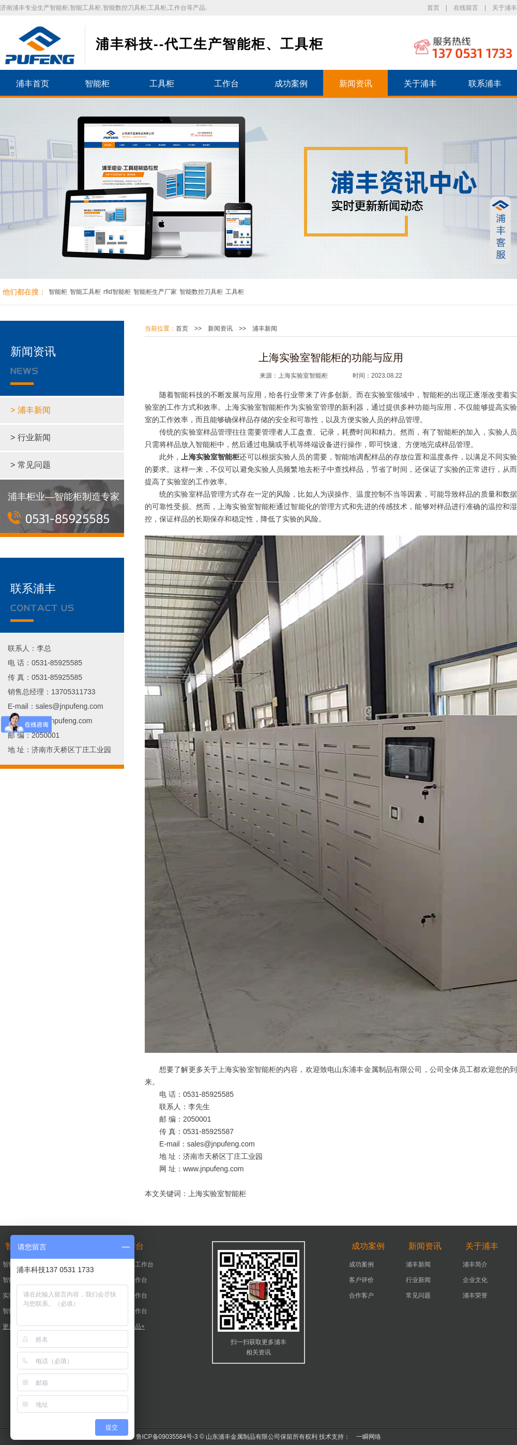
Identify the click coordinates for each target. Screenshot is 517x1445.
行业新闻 (418, 1280)
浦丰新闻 (264, 328)
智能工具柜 (85, 291)
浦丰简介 (475, 1264)
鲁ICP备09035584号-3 (167, 1436)
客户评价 (361, 1280)
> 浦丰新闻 (30, 410)
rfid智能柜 (117, 291)
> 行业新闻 (30, 437)
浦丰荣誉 (475, 1295)
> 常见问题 (30, 464)
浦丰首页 (32, 83)
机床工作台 (131, 1280)
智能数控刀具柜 (201, 291)
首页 (433, 7)
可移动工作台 (135, 1264)
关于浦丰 (504, 7)
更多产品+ (130, 1326)
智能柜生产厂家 (155, 291)
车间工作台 (131, 1295)
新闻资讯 (355, 83)
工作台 (226, 83)
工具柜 (161, 83)
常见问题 (418, 1295)
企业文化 (475, 1280)
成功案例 (291, 83)
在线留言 (465, 7)
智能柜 (97, 83)
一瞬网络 (365, 1436)
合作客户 (361, 1295)
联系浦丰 (484, 83)
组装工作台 (131, 1311)
